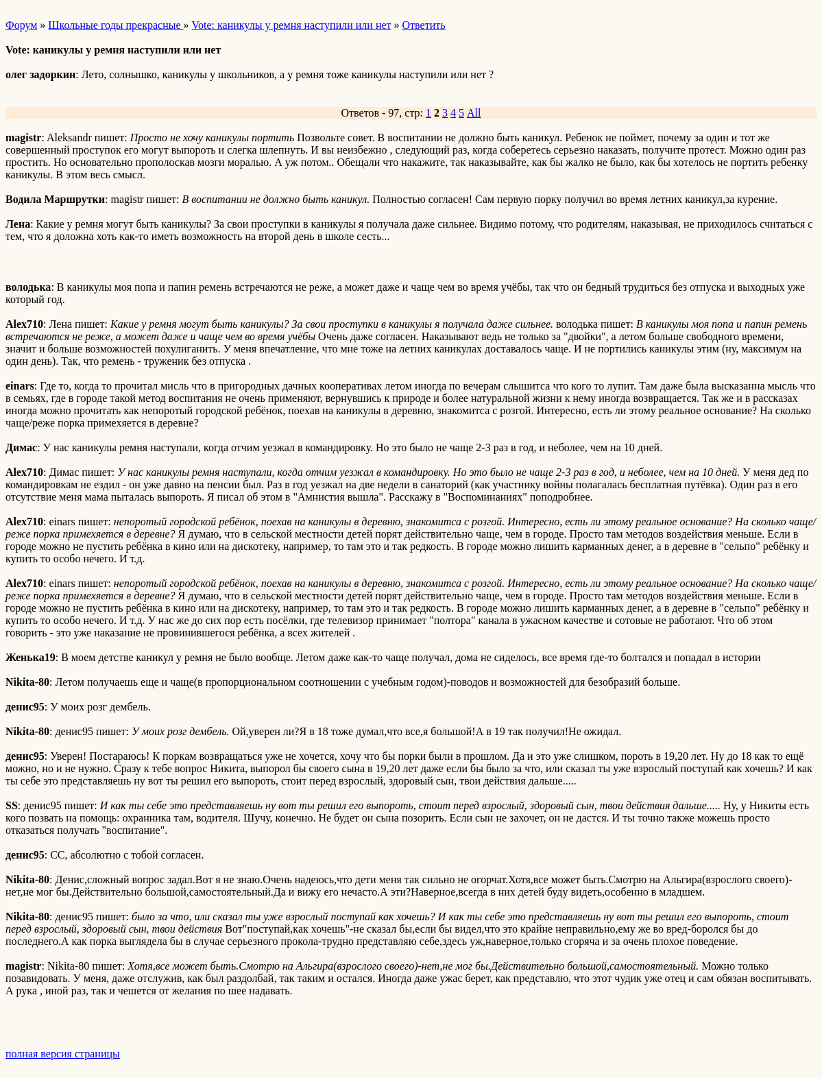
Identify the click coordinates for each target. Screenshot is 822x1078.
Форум (21, 25)
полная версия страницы (62, 1053)
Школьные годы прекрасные (115, 25)
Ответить (424, 25)
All (474, 113)
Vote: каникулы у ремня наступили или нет (291, 25)
